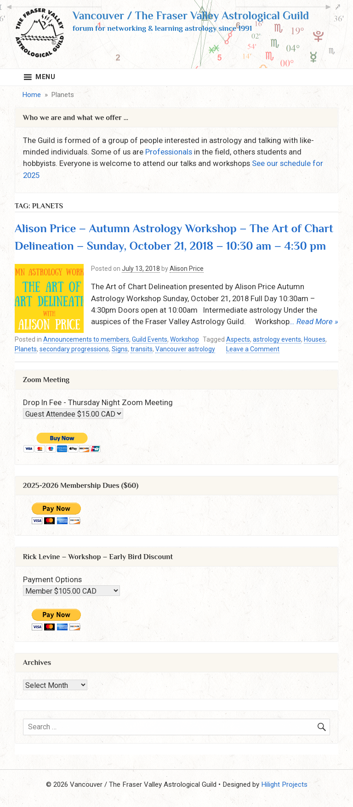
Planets (26, 349)
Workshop (184, 339)
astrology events (277, 339)
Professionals (168, 151)
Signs (120, 349)
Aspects (238, 339)
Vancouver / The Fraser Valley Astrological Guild (191, 15)
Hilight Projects (284, 784)
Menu (45, 76)
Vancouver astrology (185, 349)
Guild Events (149, 339)
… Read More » (314, 321)
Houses (314, 339)
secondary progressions (74, 349)
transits (142, 349)
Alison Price (187, 268)
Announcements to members (86, 339)
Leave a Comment (252, 349)
